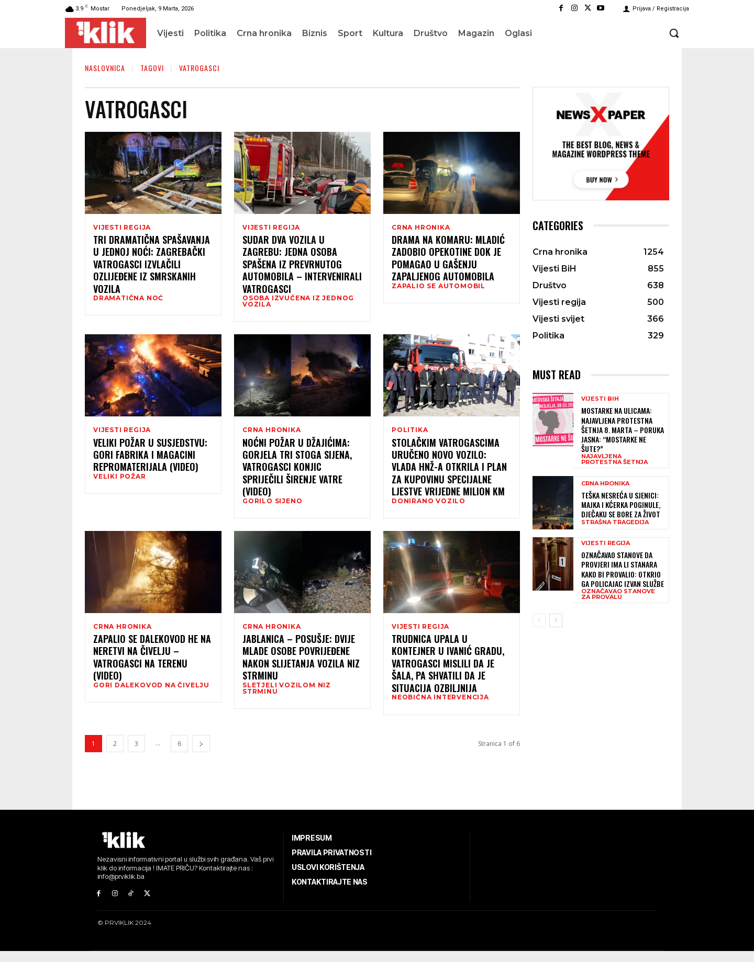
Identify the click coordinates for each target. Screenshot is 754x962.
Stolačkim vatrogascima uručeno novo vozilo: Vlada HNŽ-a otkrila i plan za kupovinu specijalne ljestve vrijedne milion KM (449, 472)
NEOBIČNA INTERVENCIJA (440, 707)
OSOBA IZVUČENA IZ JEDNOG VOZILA (298, 303)
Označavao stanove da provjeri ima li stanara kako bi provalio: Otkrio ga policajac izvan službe (623, 569)
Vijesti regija (122, 227)
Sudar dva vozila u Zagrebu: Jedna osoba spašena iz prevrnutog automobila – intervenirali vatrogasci (302, 266)
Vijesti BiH (600, 399)
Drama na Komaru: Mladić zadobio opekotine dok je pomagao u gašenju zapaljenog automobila (448, 260)
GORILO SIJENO (272, 506)
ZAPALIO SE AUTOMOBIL (438, 288)
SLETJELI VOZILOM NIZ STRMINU (286, 697)
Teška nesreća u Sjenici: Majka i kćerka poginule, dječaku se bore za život (620, 504)
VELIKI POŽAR (119, 482)
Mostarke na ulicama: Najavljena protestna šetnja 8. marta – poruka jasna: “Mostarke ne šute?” (622, 429)
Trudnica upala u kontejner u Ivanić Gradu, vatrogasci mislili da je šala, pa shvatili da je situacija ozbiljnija (448, 672)
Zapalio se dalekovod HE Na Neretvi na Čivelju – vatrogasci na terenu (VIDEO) (152, 666)
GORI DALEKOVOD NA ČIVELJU (151, 694)
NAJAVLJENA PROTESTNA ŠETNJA (614, 459)
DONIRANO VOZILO (428, 506)
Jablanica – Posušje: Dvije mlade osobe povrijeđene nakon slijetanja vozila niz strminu (301, 666)
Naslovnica (105, 67)
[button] (674, 33)
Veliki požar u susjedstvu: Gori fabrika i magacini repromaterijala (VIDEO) (150, 460)
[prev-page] (539, 620)
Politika (410, 434)
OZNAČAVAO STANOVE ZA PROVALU (618, 594)
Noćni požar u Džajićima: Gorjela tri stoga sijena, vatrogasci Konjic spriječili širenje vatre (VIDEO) (297, 472)
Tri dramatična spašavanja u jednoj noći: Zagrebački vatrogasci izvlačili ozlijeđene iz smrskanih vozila (151, 266)
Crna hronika (421, 227)
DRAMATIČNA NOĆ (128, 300)
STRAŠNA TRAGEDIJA (615, 522)
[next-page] (201, 754)
